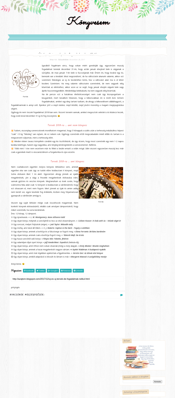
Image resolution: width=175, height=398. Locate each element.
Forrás (27, 102)
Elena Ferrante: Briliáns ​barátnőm (93, 251)
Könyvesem (87, 25)
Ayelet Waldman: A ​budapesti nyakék (91, 269)
